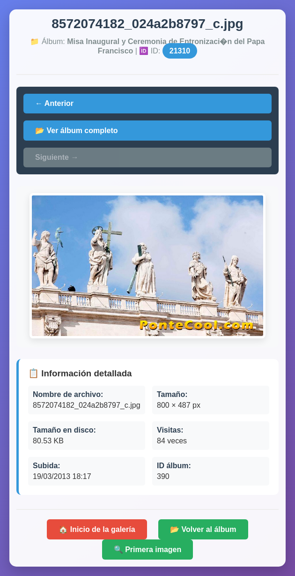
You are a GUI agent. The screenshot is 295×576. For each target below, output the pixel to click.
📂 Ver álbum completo (76, 131)
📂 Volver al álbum (203, 529)
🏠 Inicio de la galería (97, 529)
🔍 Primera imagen (148, 550)
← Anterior (54, 103)
